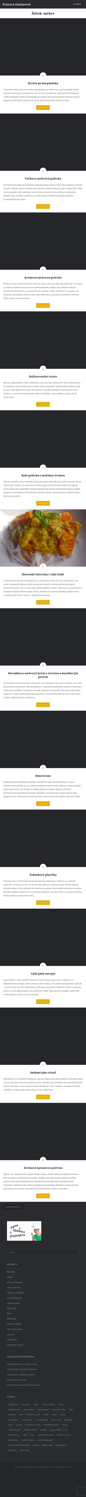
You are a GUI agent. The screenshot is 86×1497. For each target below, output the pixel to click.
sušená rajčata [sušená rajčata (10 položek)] (56, 1430)
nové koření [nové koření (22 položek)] (27, 1420)
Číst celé (43, 107)
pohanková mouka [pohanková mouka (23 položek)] (32, 1425)
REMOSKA (11, 1319)
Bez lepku (11, 1272)
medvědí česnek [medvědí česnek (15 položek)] (33, 1414)
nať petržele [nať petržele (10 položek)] (13, 1420)
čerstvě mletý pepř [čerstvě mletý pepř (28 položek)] (45, 1440)
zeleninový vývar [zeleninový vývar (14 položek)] (64, 1435)
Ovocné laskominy (14, 1298)
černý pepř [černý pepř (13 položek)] (12, 1440)
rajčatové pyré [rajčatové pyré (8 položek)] (14, 1430)
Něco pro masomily (15, 1282)
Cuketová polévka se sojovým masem (22, 1364)
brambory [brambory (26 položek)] (26, 1404)
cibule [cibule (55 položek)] (36, 1404)
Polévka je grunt (13, 1303)
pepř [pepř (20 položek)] (10, 1425)
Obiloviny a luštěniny (15, 1293)
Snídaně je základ (14, 1324)
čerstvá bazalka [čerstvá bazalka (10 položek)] (27, 1440)
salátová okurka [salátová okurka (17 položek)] (30, 1430)
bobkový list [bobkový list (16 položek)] (13, 1404)
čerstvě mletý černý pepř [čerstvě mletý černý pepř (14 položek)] (18, 1445)
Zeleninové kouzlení (15, 1345)
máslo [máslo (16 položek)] (62, 1414)
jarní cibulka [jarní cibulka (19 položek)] (29, 1409)
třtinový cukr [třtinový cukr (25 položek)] (13, 1435)
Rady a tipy (11, 1308)
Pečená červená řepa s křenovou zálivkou (23, 1385)
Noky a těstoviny (14, 1287)
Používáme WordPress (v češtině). (28, 1467)
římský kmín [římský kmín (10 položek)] (61, 1445)
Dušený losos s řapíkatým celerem (21, 1375)
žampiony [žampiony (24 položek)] (12, 1450)
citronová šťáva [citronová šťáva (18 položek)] (48, 1404)
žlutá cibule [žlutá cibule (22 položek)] (24, 1450)
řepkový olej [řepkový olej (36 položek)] (47, 1445)
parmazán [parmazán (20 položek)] (68, 1420)
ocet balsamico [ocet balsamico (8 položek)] (41, 1420)
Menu (78, 4)
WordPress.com (64, 1467)
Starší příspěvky (13, 1207)
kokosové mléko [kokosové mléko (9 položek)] (59, 1409)
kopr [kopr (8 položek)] (71, 1409)
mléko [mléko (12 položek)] (45, 1414)
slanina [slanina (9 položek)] (43, 1430)
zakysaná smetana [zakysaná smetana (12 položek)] (45, 1435)
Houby (9, 1277)
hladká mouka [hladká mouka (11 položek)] (14, 1409)
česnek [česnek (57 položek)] (36, 1445)
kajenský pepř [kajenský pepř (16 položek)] (43, 1409)
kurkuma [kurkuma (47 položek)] (12, 1414)
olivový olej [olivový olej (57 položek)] (56, 1420)
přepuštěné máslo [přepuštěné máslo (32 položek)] (51, 1425)
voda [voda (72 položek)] (33, 1435)
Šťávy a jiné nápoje (14, 1329)
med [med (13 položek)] (21, 1414)
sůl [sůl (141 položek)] (66, 1430)
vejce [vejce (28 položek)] (25, 1435)
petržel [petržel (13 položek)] (19, 1425)
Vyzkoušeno (12, 1339)
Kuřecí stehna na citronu (17, 1380)
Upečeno (10, 1334)
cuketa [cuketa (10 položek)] (61, 1404)
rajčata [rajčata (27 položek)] (65, 1425)
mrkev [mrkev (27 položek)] (54, 1414)
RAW (9, 1313)
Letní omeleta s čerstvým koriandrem (22, 1369)
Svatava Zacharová (17, 4)
